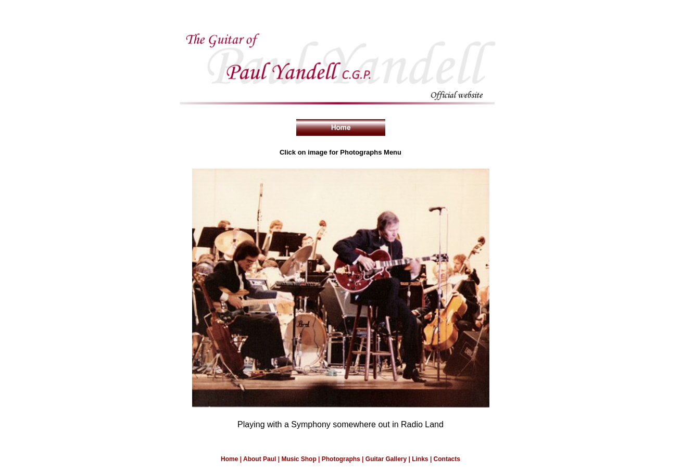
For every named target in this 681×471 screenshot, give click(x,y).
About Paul (260, 459)
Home (229, 459)
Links (420, 459)
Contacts (447, 459)
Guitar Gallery (387, 459)
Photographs (341, 459)
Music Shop (299, 459)
